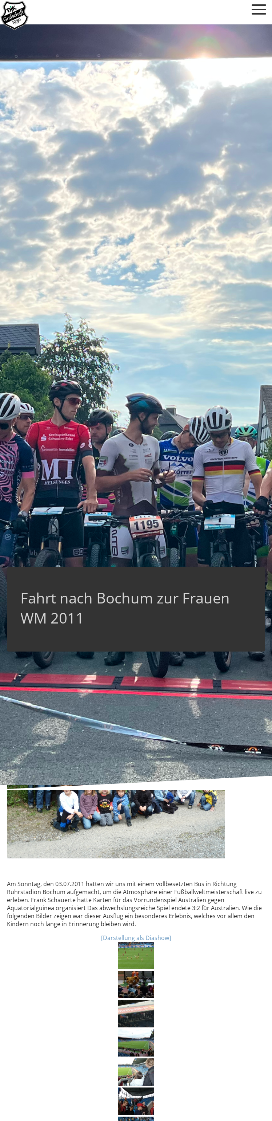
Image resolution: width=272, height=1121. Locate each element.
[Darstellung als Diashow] (136, 938)
